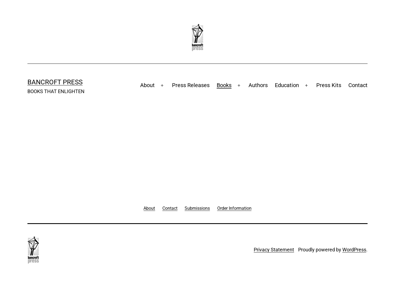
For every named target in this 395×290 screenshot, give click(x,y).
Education (287, 85)
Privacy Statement (274, 249)
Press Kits (328, 85)
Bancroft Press (55, 82)
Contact (358, 85)
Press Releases (191, 85)
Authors (258, 85)
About (147, 85)
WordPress (354, 249)
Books (224, 85)
